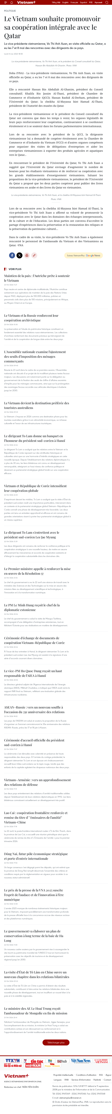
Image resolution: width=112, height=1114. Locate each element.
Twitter (19, 255)
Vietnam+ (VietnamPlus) (26, 2)
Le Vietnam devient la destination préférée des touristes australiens (36, 405)
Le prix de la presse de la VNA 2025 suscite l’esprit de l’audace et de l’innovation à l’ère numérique (34, 895)
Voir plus (15, 269)
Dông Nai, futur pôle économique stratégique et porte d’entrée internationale (36, 856)
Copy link (34, 255)
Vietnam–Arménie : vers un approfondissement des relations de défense (37, 782)
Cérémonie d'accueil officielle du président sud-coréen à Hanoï (34, 742)
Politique (10, 10)
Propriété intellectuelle (63, 1074)
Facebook (12, 255)
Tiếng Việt (56, 2)
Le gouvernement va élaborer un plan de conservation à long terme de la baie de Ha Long (33, 936)
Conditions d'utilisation (86, 1074)
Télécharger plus (56, 1042)
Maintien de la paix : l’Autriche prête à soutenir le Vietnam (37, 278)
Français (74, 2)
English (65, 2)
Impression (27, 255)
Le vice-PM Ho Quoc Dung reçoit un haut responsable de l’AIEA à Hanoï (33, 673)
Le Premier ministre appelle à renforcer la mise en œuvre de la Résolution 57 (37, 571)
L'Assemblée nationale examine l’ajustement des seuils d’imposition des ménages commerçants (35, 356)
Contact (107, 1079)
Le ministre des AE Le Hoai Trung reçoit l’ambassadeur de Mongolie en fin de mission (35, 1010)
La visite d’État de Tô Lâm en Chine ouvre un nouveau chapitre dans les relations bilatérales (36, 974)
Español (83, 2)
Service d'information (81, 1079)
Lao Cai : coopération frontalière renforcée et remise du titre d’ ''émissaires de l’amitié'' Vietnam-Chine (36, 817)
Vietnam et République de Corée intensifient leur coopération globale (35, 488)
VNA (66, 1079)
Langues (58, 1079)
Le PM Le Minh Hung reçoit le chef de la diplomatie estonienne (32, 607)
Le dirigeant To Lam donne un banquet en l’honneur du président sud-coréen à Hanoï (34, 438)
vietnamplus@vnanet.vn (70, 1097)
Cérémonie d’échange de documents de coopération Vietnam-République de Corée (34, 640)
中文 (91, 2)
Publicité (97, 1079)
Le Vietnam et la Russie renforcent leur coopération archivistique (31, 317)
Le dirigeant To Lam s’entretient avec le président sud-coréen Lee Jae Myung (31, 534)
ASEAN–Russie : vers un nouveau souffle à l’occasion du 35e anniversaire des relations (34, 709)
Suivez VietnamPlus (76, 255)
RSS (101, 1074)
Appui (108, 1074)
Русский (98, 2)
